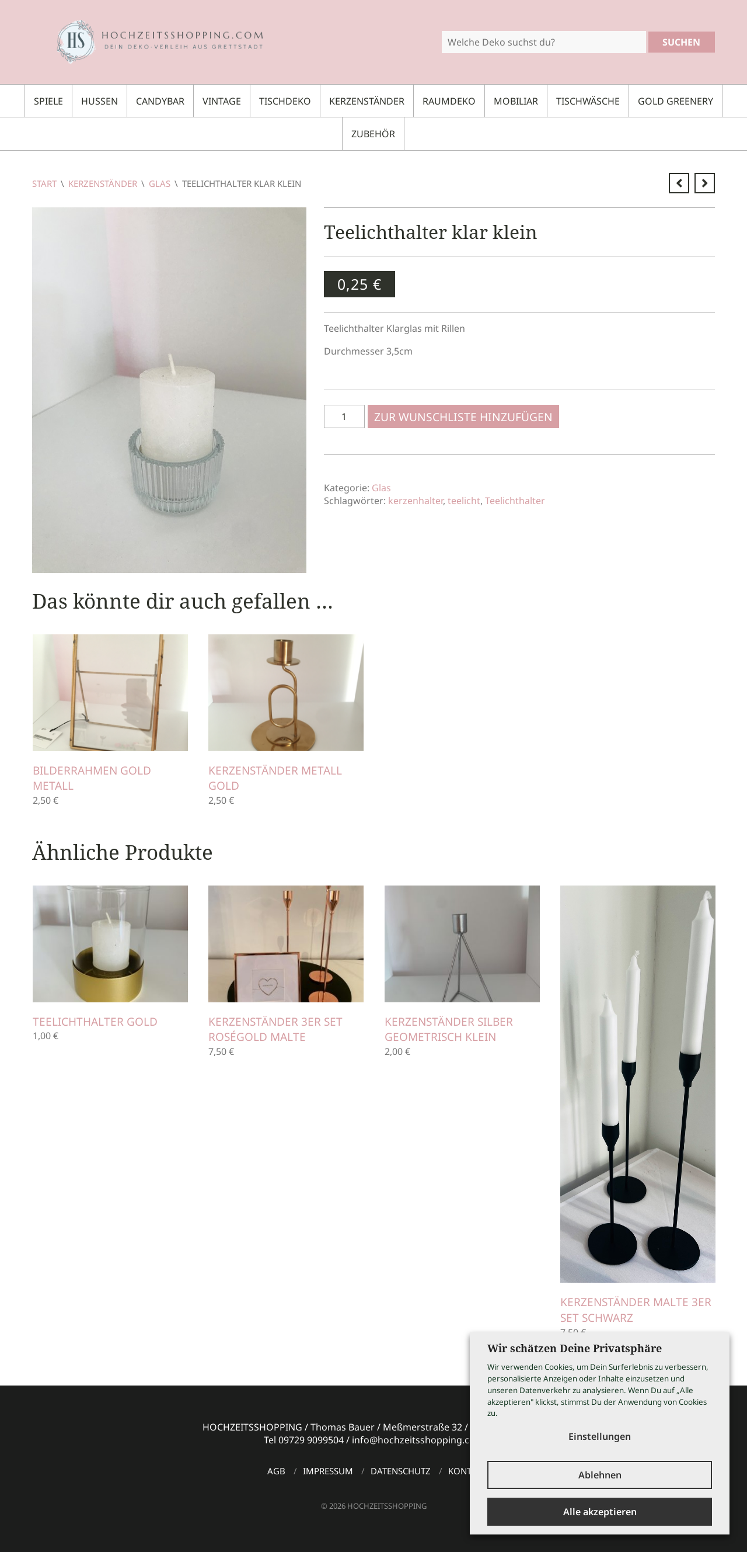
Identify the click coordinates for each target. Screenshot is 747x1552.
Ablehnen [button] (600, 1474)
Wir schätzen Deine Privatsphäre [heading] (574, 1348)
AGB (276, 1471)
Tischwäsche (588, 101)
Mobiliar (516, 101)
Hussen (99, 101)
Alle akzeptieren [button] (600, 1511)
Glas (159, 183)
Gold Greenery (675, 101)
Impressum (328, 1471)
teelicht (464, 500)
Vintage (222, 101)
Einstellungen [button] (599, 1436)
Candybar (160, 101)
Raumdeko (449, 101)
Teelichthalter (515, 500)
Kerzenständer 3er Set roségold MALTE (275, 1029)
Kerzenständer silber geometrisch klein (449, 1029)
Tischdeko (285, 101)
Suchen (681, 42)
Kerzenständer (366, 101)
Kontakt (467, 1471)
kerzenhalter (415, 500)
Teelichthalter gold (95, 1021)
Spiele (48, 101)
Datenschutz (401, 1471)
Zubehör (373, 133)
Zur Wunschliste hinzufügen (463, 417)
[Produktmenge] (344, 416)
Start (44, 183)
